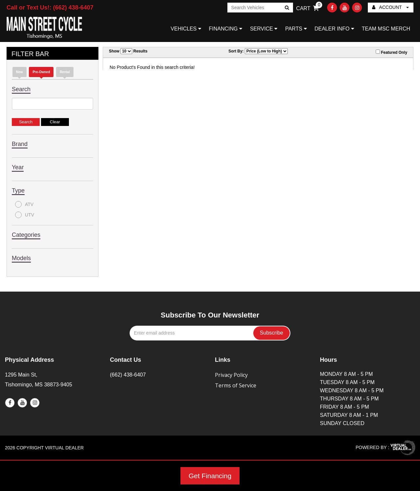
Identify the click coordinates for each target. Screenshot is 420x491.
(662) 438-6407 (128, 375)
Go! (286, 8)
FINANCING (225, 28)
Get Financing (210, 476)
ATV (24, 204)
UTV (24, 215)
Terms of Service (235, 385)
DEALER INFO (334, 28)
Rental (65, 72)
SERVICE (263, 28)
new (19, 72)
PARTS (295, 28)
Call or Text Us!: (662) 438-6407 (50, 7)
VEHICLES (186, 28)
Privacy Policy (231, 374)
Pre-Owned (41, 72)
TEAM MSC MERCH (386, 28)
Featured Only (391, 52)
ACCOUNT (390, 7)
